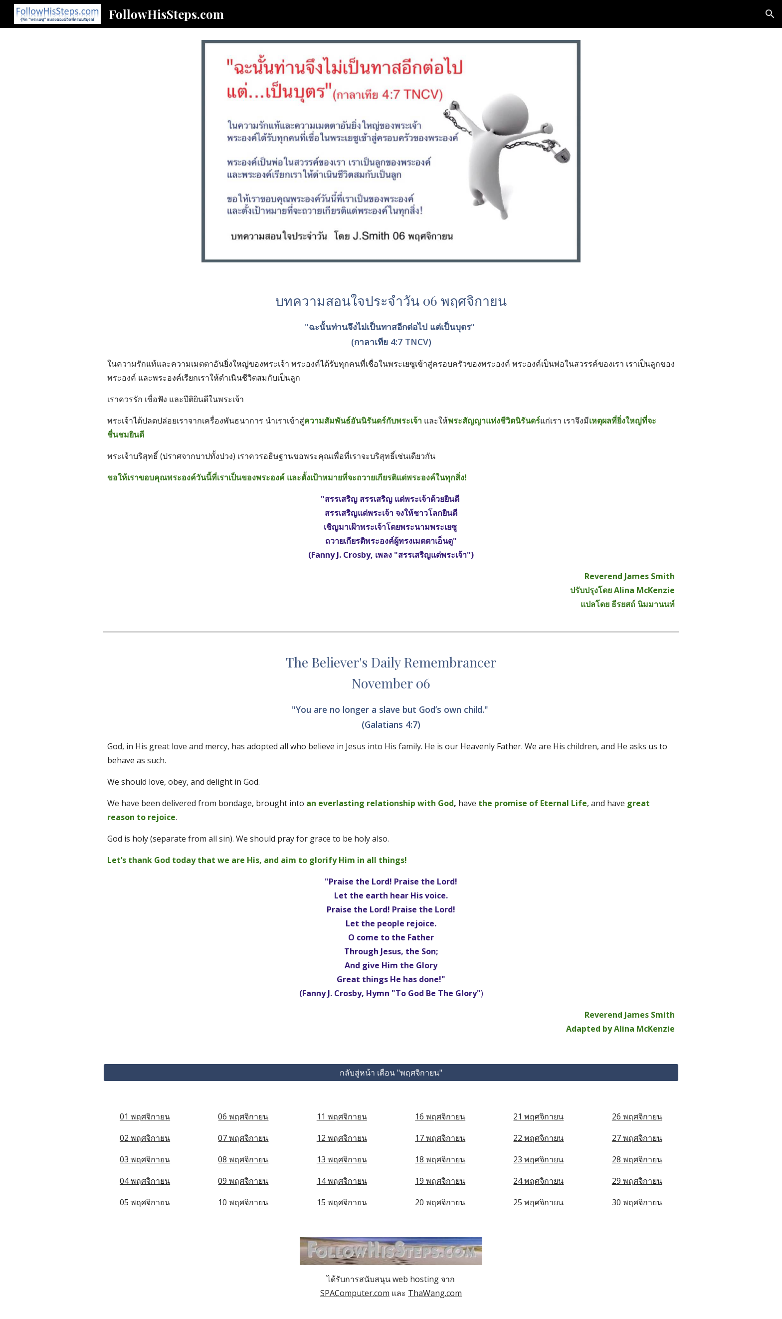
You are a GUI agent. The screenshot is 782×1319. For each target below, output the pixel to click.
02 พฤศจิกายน (145, 1137)
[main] (391, 450)
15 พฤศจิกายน (342, 1202)
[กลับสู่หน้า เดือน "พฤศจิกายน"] (391, 1072)
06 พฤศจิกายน (243, 1116)
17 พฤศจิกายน (440, 1137)
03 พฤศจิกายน (145, 1159)
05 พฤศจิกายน (145, 1202)
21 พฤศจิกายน (538, 1116)
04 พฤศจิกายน (145, 1180)
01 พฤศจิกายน (145, 1116)
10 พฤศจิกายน (243, 1202)
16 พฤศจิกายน (440, 1116)
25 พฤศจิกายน (538, 1202)
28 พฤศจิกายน (637, 1159)
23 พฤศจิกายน (538, 1159)
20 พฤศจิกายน (440, 1202)
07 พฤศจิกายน (243, 1137)
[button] (770, 14)
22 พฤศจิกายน (538, 1137)
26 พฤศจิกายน (637, 1116)
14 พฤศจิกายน (342, 1180)
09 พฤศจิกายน (243, 1180)
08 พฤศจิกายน (243, 1159)
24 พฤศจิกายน (538, 1180)
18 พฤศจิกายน (440, 1159)
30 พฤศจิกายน (637, 1202)
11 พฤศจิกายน (342, 1116)
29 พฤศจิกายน (637, 1180)
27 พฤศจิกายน (637, 1137)
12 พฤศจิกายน (342, 1137)
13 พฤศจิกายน (342, 1159)
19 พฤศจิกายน (440, 1180)
